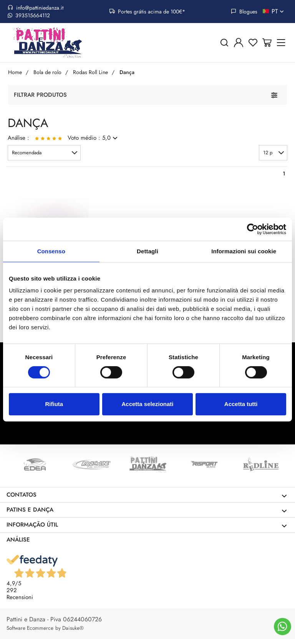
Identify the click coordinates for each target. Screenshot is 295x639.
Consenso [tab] (51, 251)
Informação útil (147, 524)
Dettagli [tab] (147, 251)
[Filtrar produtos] (274, 95)
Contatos (147, 494)
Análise (18, 539)
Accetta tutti (241, 404)
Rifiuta (54, 404)
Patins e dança (147, 509)
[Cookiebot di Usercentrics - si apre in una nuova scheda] (252, 229)
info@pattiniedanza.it (35, 8)
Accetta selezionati (147, 404)
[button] (44, 152)
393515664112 (29, 15)
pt (278, 12)
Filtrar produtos (40, 95)
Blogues (244, 11)
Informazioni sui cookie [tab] (243, 251)
